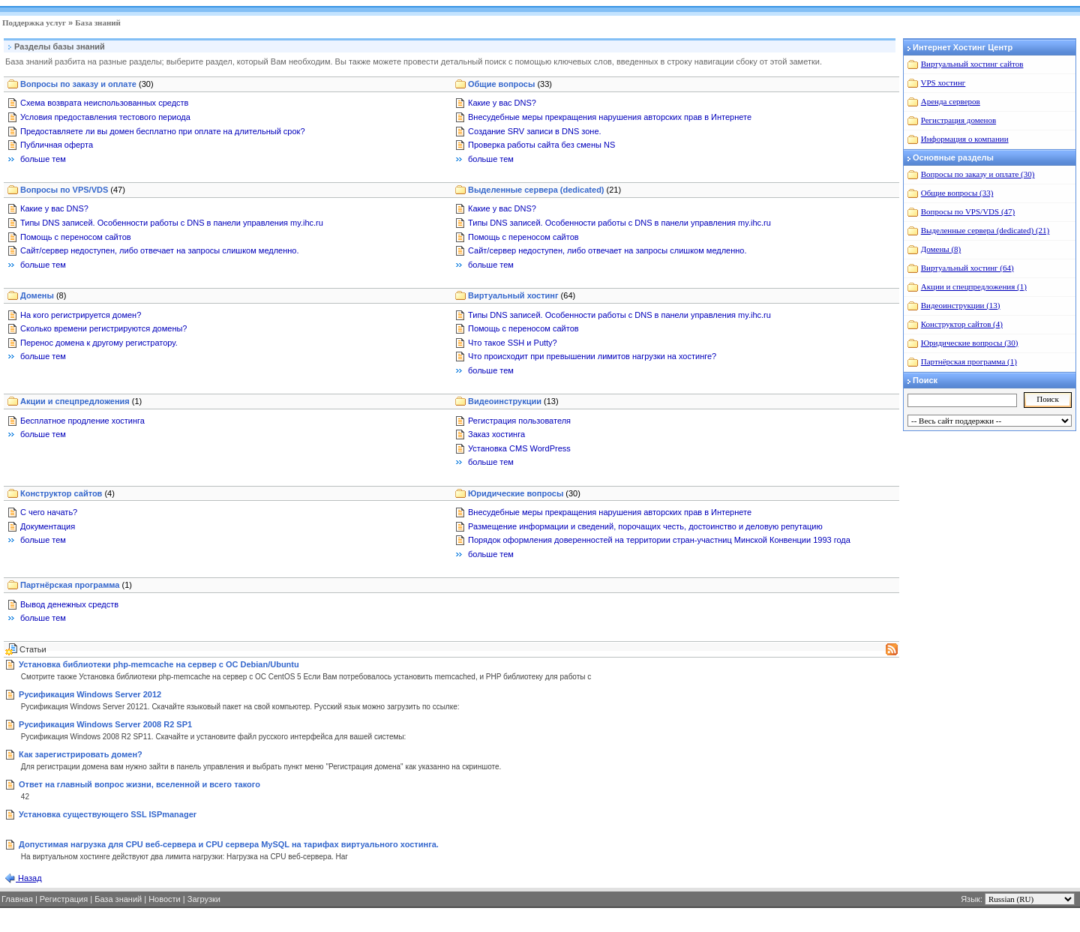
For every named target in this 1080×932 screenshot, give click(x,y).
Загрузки (204, 899)
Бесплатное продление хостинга (82, 420)
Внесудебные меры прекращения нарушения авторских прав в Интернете (610, 116)
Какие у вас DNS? (502, 102)
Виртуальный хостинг (521, 295)
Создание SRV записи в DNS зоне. (535, 131)
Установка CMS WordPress (519, 448)
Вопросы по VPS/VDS (72, 189)
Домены (43, 295)
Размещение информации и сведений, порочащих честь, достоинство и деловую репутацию (645, 526)
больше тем (43, 158)
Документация (47, 526)
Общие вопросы (510, 83)
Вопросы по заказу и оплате (87, 83)
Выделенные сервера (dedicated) (544, 189)
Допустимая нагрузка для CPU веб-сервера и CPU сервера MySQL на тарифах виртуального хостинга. (229, 844)
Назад (29, 878)
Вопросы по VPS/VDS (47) (968, 211)
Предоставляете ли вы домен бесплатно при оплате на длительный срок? (162, 131)
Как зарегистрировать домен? (80, 754)
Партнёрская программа (76, 584)
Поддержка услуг (34, 22)
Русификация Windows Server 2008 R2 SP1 (105, 724)
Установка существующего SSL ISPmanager (107, 814)
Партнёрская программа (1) (969, 361)
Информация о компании (965, 138)
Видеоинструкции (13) (960, 305)
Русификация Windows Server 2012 (90, 694)
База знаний (98, 22)
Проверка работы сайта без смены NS (541, 144)
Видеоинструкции (513, 401)
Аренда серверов (950, 101)
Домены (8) (941, 248)
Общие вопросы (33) (957, 192)
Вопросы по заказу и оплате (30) (978, 173)
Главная (17, 899)
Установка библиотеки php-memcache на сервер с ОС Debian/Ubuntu (159, 664)
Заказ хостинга (496, 434)
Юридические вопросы (524, 493)
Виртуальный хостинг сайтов (972, 63)
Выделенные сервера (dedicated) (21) (985, 230)
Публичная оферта (56, 144)
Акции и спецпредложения (81, 401)
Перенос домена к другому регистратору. (99, 342)
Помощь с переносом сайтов (75, 236)
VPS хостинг (943, 82)
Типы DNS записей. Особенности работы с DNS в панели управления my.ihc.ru (171, 222)
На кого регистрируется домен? (80, 314)
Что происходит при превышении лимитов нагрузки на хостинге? (592, 356)
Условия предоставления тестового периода (105, 116)
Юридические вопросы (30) (969, 342)
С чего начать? (48, 512)
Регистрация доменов (958, 119)
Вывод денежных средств (69, 604)
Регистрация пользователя (519, 420)
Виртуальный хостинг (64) (967, 267)
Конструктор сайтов (67, 493)
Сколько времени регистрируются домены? (104, 328)
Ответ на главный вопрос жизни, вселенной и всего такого (139, 784)
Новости (164, 899)
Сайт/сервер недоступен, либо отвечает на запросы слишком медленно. (159, 250)
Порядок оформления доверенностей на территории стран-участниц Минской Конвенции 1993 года (659, 539)
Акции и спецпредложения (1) (974, 286)
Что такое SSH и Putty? (512, 342)
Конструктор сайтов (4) (962, 323)
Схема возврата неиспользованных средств (104, 102)
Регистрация (64, 899)
